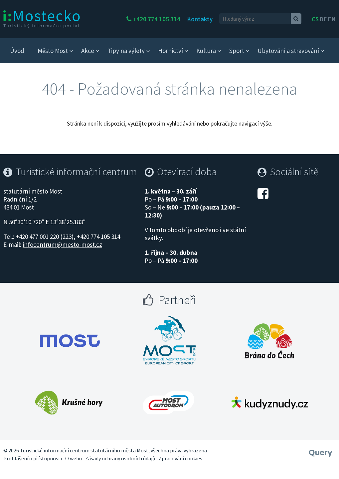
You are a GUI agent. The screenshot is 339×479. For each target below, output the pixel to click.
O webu (73, 458)
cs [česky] (315, 19)
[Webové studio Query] (320, 450)
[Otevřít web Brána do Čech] (269, 341)
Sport (236, 51)
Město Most (53, 51)
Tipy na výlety (126, 51)
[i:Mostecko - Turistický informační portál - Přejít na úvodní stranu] (41, 18)
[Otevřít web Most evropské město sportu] (169, 341)
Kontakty (223, 19)
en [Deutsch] (332, 19)
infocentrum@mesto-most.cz (62, 244)
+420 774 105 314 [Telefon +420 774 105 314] (180, 19)
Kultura (206, 51)
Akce (87, 51)
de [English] (323, 19)
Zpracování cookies (180, 458)
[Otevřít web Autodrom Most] (168, 403)
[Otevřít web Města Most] (70, 341)
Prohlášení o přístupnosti (32, 458)
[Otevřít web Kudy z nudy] (269, 403)
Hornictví (170, 51)
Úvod (17, 51)
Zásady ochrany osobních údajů (120, 458)
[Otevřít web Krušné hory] (69, 403)
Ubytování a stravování (288, 51)
